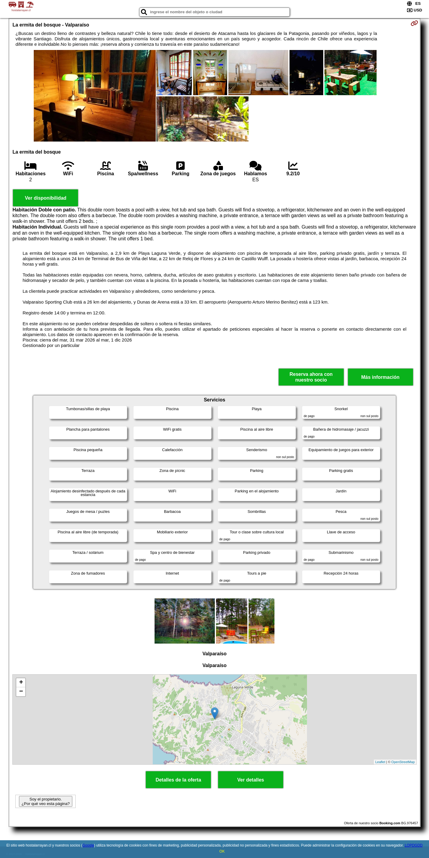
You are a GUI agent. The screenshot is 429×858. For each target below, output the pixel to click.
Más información (380, 377)
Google (88, 845)
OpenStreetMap (403, 762)
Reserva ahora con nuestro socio (311, 377)
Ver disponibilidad (46, 198)
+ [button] (21, 682)
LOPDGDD (413, 845)
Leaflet (380, 762)
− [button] (21, 691)
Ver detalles (250, 779)
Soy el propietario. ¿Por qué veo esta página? (45, 801)
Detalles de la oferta (178, 779)
